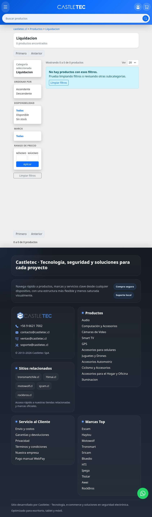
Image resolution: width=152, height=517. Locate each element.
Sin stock (21, 119)
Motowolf (88, 441)
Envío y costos (24, 429)
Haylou (86, 435)
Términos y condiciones (31, 447)
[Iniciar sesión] (138, 7)
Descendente (24, 93)
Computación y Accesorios (99, 326)
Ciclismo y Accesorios (96, 368)
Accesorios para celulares (99, 350)
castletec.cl (20, 29)
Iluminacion (90, 380)
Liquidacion (52, 29)
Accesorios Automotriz (97, 362)
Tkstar (86, 476)
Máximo (33, 153)
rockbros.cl (25, 395)
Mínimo (21, 153)
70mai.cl (51, 377)
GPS (84, 344)
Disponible (22, 114)
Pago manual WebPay (30, 459)
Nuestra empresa (27, 453)
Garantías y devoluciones (32, 435)
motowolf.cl (25, 386)
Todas (19, 136)
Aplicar (27, 164)
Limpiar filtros (27, 175)
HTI (84, 465)
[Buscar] (145, 18)
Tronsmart (89, 447)
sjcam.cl (44, 386)
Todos (20, 110)
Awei (85, 482)
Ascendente (23, 89)
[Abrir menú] (5, 6)
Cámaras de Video (94, 332)
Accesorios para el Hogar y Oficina (105, 374)
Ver (124, 62)
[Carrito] (147, 7)
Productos (36, 29)
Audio (86, 320)
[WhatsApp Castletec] (142, 493)
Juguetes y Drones (94, 356)
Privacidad (22, 441)
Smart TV (88, 338)
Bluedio (87, 459)
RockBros (88, 488)
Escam (86, 429)
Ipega (86, 470)
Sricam (86, 453)
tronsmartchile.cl (28, 377)
